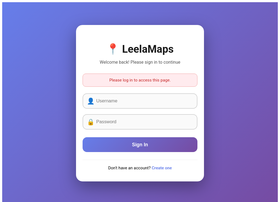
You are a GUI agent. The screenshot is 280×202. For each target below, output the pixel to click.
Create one (162, 167)
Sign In (140, 144)
